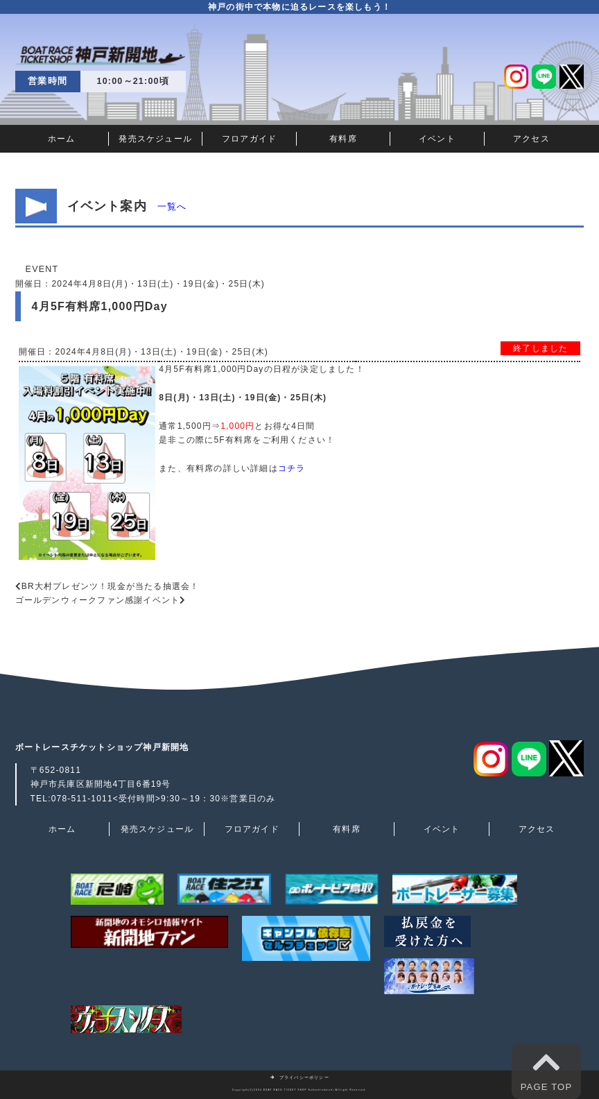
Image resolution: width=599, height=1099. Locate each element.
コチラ (292, 468)
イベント (437, 139)
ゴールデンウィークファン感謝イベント (97, 600)
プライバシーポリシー (299, 1077)
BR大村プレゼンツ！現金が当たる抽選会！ (110, 586)
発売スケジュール (155, 139)
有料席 (343, 139)
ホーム (62, 139)
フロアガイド (249, 139)
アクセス (531, 139)
